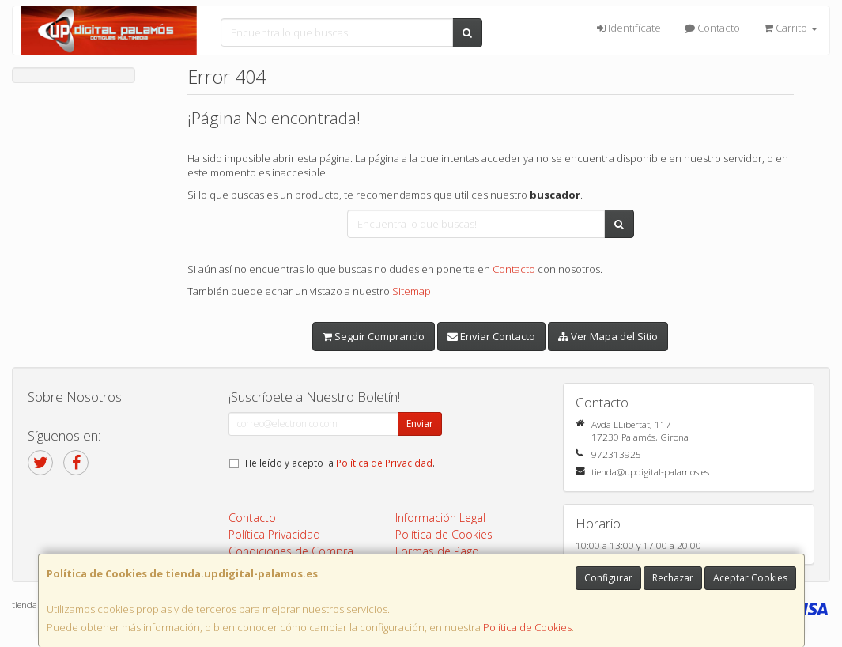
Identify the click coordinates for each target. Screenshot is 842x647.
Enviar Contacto (491, 336)
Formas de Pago (437, 550)
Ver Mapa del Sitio (608, 336)
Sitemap (411, 291)
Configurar (608, 578)
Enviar (419, 423)
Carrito (790, 28)
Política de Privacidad (384, 462)
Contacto (712, 28)
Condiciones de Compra (290, 550)
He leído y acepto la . (340, 462)
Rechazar (672, 578)
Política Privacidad (274, 534)
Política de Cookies (527, 627)
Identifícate (629, 28)
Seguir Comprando (374, 336)
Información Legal (440, 517)
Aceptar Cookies (750, 578)
